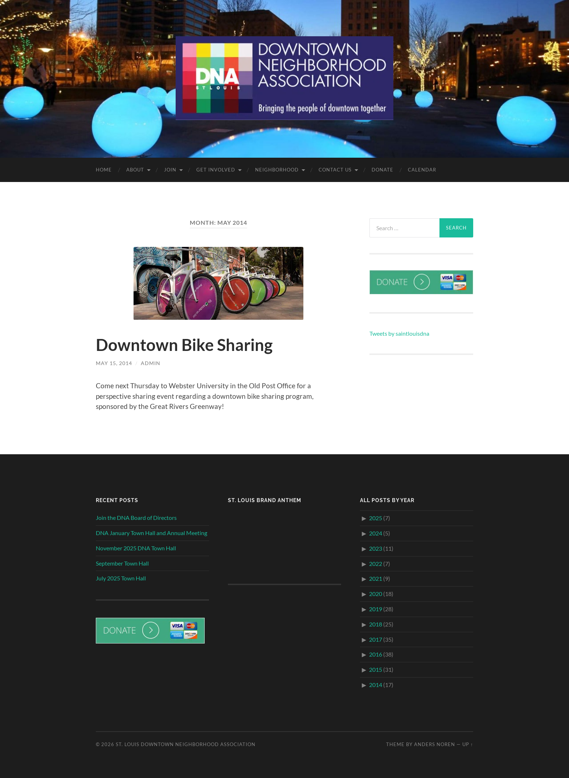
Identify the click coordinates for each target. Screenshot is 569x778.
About (135, 170)
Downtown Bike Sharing (184, 345)
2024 (375, 533)
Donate (382, 170)
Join (170, 170)
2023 (375, 548)
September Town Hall (122, 563)
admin (150, 363)
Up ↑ (467, 744)
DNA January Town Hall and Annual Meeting (151, 532)
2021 (375, 578)
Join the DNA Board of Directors (136, 517)
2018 (375, 624)
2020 (375, 593)
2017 (375, 639)
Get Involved (215, 170)
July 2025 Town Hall (121, 578)
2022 (375, 563)
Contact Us (335, 170)
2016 (375, 654)
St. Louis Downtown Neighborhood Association (185, 744)
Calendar (422, 170)
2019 (375, 608)
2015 (375, 669)
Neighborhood (277, 170)
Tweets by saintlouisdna (399, 333)
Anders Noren (434, 744)
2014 (375, 684)
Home (104, 170)
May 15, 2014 (114, 363)
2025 (375, 517)
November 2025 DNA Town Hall (136, 548)
